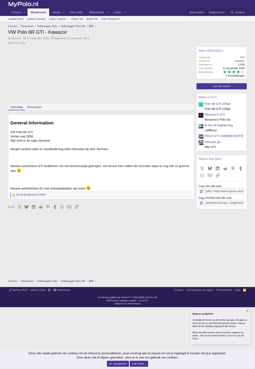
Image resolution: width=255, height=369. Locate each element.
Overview (16, 107)
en (30, 194)
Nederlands (61, 289)
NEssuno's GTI (215, 114)
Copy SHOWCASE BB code (215, 197)
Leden (117, 12)
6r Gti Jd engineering (219, 125)
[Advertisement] (101, 75)
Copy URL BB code (210, 186)
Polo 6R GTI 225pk (218, 103)
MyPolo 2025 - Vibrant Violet (27, 289)
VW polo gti (212, 142)
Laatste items (16, 18)
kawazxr (16, 38)
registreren (231, 335)
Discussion (34, 107)
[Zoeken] (237, 12)
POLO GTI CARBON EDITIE (224, 136)
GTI (242, 57)
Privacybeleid (224, 289)
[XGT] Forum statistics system (128, 300)
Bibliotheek (96, 12)
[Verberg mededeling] (247, 311)
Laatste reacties (36, 18)
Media (56, 12)
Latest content (57, 18)
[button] (25, 12)
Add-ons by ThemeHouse (128, 303)
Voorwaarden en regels (199, 289)
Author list (77, 18)
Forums (16, 12)
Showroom (38, 12)
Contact (178, 289)
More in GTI (208, 97)
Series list (92, 18)
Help (237, 289)
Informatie (76, 12)
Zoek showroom (110, 18)
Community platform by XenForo (127, 297)
